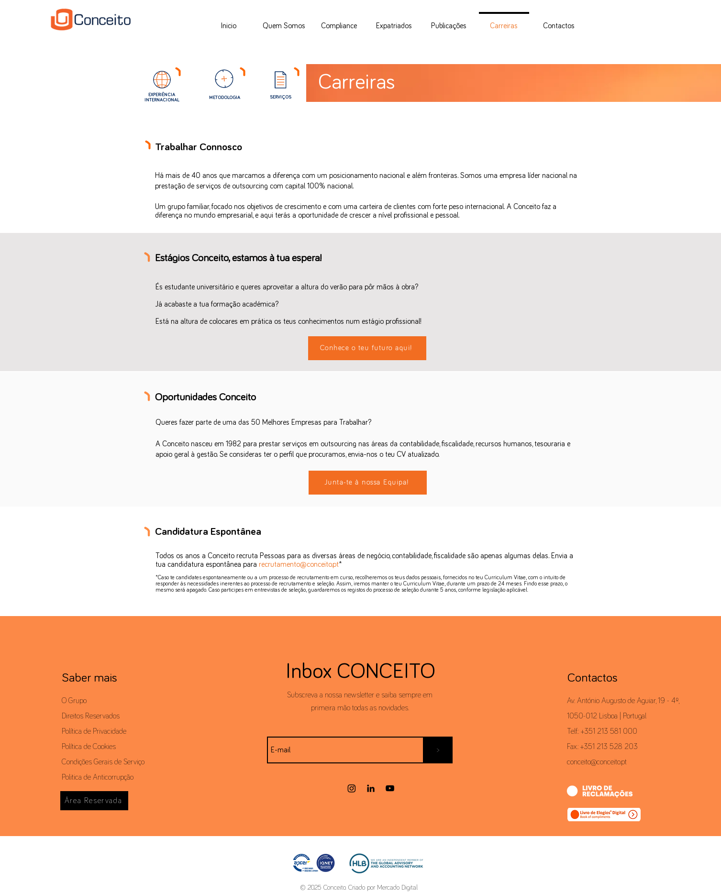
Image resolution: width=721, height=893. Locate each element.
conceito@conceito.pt (597, 762)
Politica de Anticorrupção (97, 777)
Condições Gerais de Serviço (103, 762)
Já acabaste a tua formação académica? (216, 304)
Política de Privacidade (94, 731)
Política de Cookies (89, 746)
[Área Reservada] (94, 800)
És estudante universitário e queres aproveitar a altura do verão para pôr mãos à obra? (288, 287)
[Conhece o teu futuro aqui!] (367, 348)
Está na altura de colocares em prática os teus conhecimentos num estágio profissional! (288, 321)
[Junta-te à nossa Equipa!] (368, 483)
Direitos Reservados (91, 716)
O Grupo (74, 701)
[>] (438, 750)
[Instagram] (351, 788)
